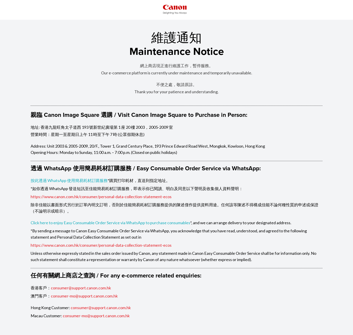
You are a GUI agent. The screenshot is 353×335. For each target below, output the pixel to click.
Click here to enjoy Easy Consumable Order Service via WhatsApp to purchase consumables (110, 222)
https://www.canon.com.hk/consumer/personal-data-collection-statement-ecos (101, 196)
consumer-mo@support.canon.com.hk (84, 295)
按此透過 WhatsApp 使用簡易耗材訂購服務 (69, 180)
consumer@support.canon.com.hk (81, 287)
